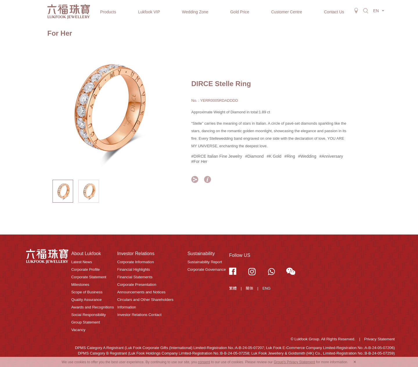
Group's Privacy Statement (294, 362)
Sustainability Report (205, 262)
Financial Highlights (133, 269)
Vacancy (78, 330)
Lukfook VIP (149, 12)
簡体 (249, 288)
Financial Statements (134, 277)
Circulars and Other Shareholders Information (145, 303)
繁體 (233, 288)
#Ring (289, 156)
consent (204, 362)
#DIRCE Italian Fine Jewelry (216, 156)
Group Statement (85, 322)
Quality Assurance (86, 299)
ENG (266, 288)
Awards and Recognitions (92, 307)
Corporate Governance (207, 269)
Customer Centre (286, 12)
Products (108, 12)
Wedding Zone (195, 12)
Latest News (81, 262)
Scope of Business (86, 292)
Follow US (239, 255)
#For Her (199, 161)
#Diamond (254, 156)
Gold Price (239, 12)
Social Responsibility (88, 315)
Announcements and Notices (141, 292)
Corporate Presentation (136, 284)
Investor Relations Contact (139, 315)
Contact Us (334, 12)
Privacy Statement (379, 339)
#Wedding (307, 156)
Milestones (80, 284)
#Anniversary (331, 156)
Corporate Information (135, 262)
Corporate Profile (85, 269)
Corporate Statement (88, 277)
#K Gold (274, 156)
